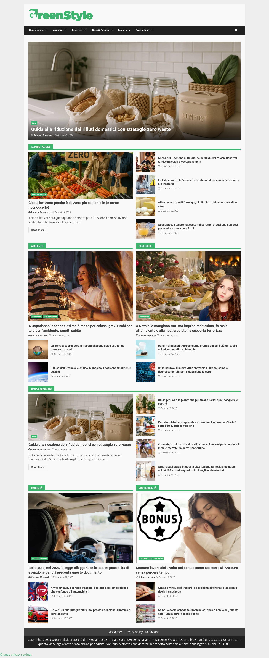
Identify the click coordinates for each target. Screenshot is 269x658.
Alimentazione (36, 30)
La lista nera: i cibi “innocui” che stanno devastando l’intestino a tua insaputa (145, 184)
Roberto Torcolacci (43, 135)
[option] (134, 91)
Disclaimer (115, 632)
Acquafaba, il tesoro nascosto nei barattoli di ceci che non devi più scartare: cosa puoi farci (145, 229)
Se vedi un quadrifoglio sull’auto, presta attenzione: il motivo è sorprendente (38, 613)
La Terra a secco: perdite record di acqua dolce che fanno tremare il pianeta (38, 349)
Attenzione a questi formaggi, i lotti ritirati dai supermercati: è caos (145, 206)
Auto (34, 558)
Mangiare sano (39, 194)
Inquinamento (50, 316)
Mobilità (123, 30)
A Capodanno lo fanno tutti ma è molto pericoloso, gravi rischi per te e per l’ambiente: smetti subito (80, 286)
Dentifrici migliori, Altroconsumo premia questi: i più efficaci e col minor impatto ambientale (145, 349)
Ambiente (58, 30)
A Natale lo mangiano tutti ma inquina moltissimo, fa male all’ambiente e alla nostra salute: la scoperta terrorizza (188, 286)
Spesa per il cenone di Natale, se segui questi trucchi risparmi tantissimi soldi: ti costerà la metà (145, 162)
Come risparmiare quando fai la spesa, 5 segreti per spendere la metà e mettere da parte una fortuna (145, 448)
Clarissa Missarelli (40, 577)
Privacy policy (134, 632)
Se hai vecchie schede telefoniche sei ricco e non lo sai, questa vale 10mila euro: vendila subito (145, 613)
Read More (37, 230)
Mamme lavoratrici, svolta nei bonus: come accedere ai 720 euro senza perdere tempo (188, 528)
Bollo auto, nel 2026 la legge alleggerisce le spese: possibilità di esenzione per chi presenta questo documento (80, 528)
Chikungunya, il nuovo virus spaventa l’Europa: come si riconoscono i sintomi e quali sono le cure (145, 372)
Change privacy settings (16, 654)
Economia (144, 558)
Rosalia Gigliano (147, 335)
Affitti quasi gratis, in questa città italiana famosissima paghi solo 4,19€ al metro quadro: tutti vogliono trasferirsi (145, 471)
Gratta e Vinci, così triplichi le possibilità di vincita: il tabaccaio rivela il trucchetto (145, 591)
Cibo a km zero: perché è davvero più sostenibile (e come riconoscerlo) (80, 175)
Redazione (152, 632)
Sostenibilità (143, 30)
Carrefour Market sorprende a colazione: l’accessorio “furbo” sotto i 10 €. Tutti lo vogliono (145, 426)
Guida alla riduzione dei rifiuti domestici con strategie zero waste (134, 91)
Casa (34, 123)
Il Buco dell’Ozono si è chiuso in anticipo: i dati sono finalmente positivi (38, 372)
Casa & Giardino (101, 30)
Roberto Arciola (147, 577)
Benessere (78, 30)
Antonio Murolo (39, 335)
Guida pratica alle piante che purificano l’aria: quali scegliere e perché (145, 404)
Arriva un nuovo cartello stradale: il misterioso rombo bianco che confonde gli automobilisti (38, 591)
